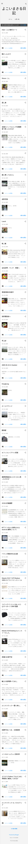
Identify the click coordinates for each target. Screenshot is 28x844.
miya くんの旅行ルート (9, 30)
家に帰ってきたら (8, 175)
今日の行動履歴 (7, 503)
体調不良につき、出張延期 (11, 730)
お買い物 (17, 19)
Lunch (4, 221)
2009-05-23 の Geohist (9, 365)
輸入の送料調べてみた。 (10, 681)
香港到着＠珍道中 (8, 292)
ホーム (10, 19)
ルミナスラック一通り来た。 (11, 706)
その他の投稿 (14, 828)
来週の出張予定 (7, 657)
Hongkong (5, 384)
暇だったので (6, 54)
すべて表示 (23, 25)
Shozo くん (6, 78)
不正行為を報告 (14, 840)
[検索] (26, 4)
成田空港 (5, 199)
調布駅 (4, 430)
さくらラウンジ (7, 406)
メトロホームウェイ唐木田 (11, 754)
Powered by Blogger (14, 834)
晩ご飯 (4, 243)
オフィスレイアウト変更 (10, 453)
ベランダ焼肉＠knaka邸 (10, 554)
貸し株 (4, 103)
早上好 (4, 341)
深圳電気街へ (6, 316)
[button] (25, 30)
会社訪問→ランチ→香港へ (11, 268)
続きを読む (23, 48)
